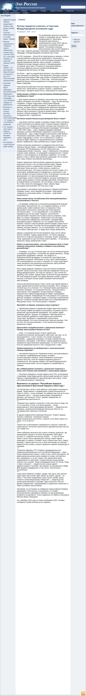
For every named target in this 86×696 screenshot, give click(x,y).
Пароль (75, 33)
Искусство (70, 11)
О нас (25, 13)
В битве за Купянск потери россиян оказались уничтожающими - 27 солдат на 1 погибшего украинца (10, 115)
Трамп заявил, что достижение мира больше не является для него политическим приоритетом (9, 73)
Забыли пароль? (77, 41)
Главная (6, 11)
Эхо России (26, 3)
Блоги (15, 11)
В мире (43, 11)
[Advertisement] (43, 600)
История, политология (11, 13)
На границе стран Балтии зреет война (8, 144)
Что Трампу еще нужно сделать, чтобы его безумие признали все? (8, 133)
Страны (34, 11)
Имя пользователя (77, 25)
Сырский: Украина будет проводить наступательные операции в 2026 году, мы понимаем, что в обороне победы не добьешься (9, 94)
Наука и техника (56, 11)
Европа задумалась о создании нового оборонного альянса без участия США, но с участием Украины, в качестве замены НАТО (9, 52)
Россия (24, 11)
